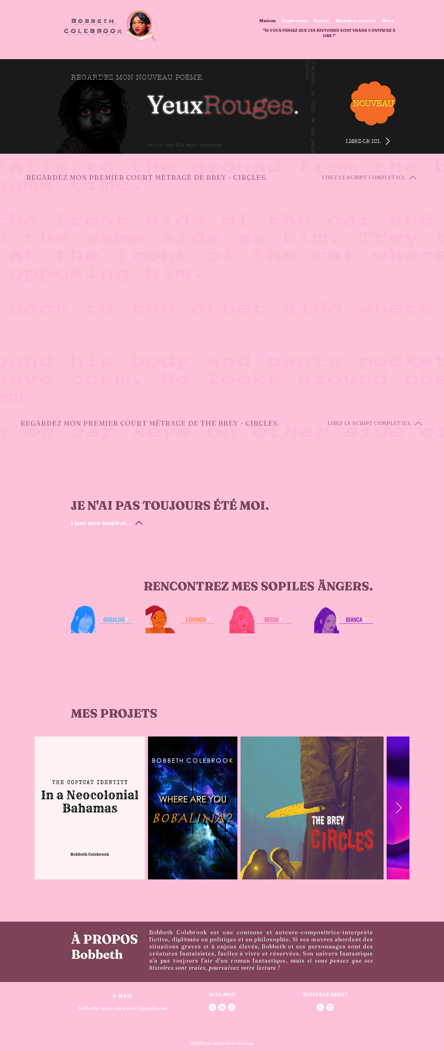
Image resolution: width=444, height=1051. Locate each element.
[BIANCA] (356, 619)
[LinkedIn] (222, 1007)
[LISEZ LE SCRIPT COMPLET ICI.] (373, 177)
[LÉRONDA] (198, 619)
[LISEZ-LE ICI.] (374, 141)
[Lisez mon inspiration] (107, 522)
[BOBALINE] (116, 619)
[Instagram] (231, 1007)
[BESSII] (274, 619)
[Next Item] (398, 808)
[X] (212, 1007)
